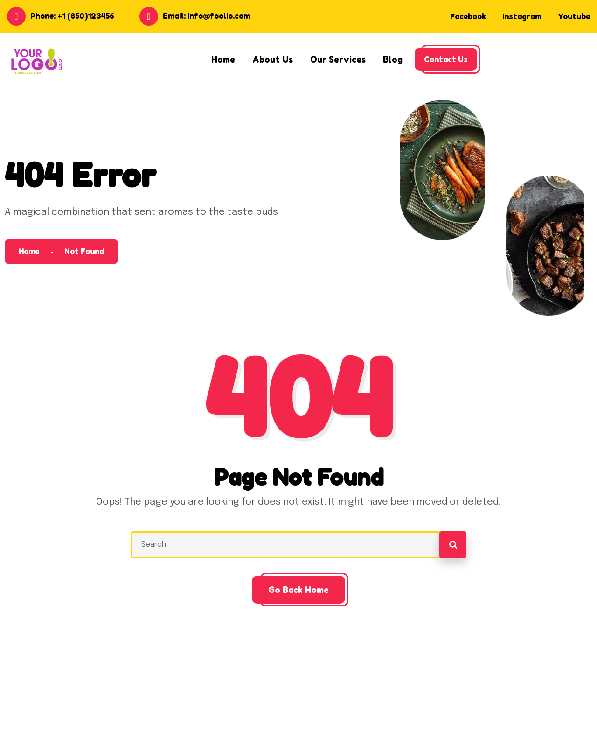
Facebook (468, 16)
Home (29, 251)
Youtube (574, 16)
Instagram (521, 16)
